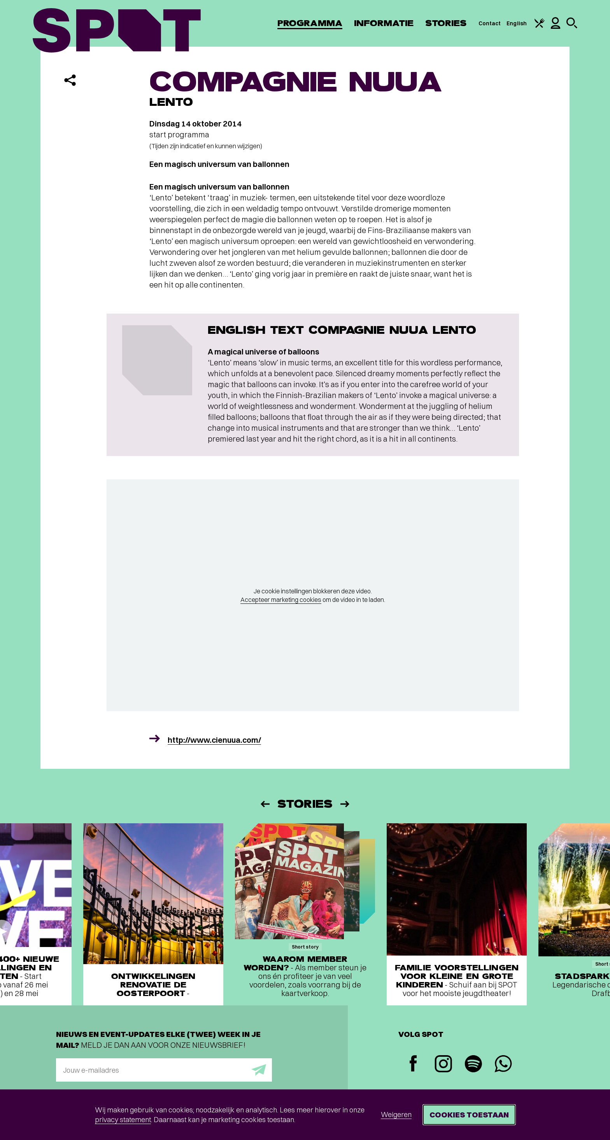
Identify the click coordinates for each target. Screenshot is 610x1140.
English (517, 23)
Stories (446, 23)
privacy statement (123, 1119)
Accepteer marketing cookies (280, 599)
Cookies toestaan (469, 1114)
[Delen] (70, 80)
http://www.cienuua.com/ (214, 740)
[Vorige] (264, 804)
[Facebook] (413, 1064)
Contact (490, 23)
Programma (309, 23)
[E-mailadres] (164, 1070)
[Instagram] (443, 1064)
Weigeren (396, 1114)
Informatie (384, 23)
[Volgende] (345, 804)
